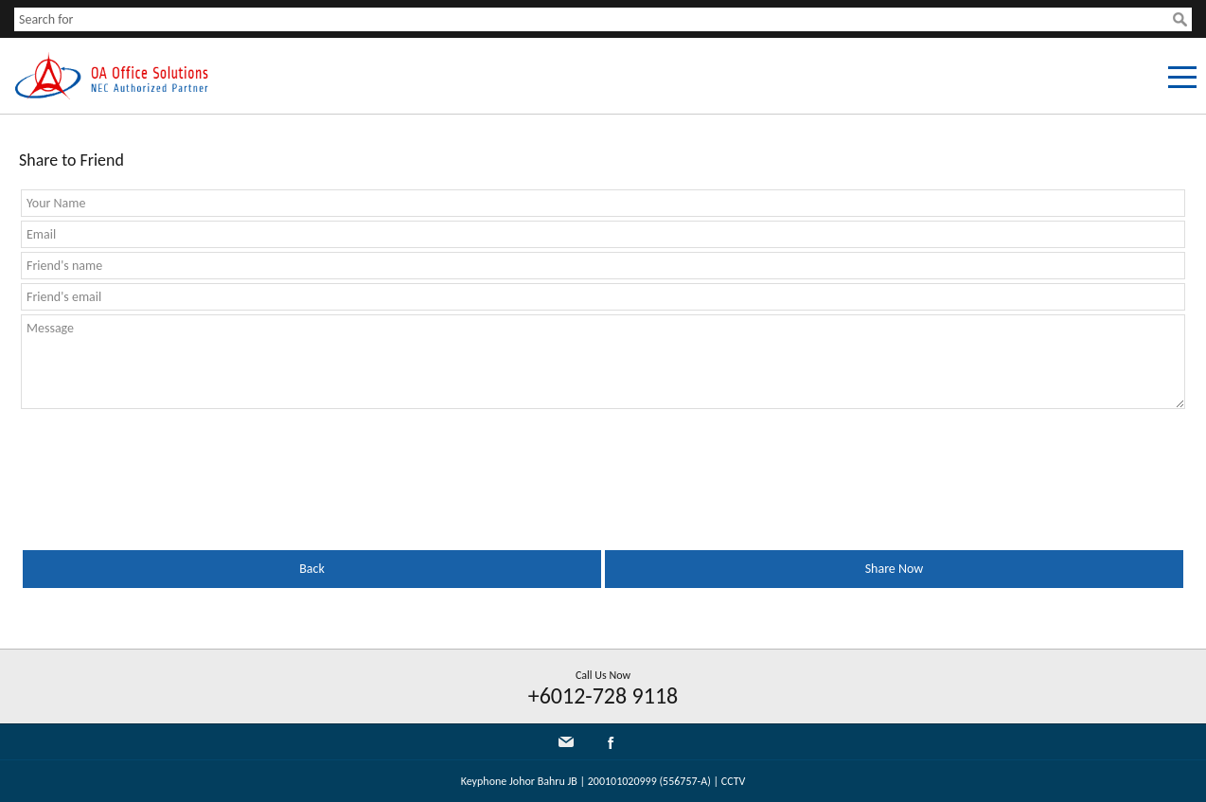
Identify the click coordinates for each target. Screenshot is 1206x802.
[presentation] (165, 459)
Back (312, 569)
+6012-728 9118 (603, 695)
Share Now (894, 569)
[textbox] (593, 19)
